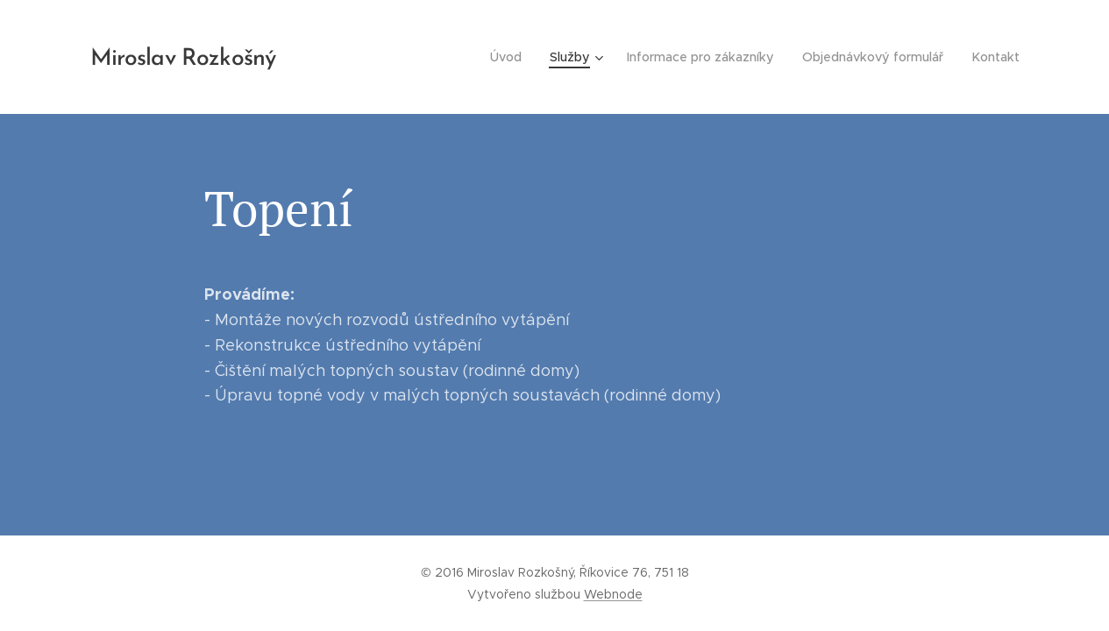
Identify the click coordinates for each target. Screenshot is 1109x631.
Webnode (613, 594)
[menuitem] (518, 57)
